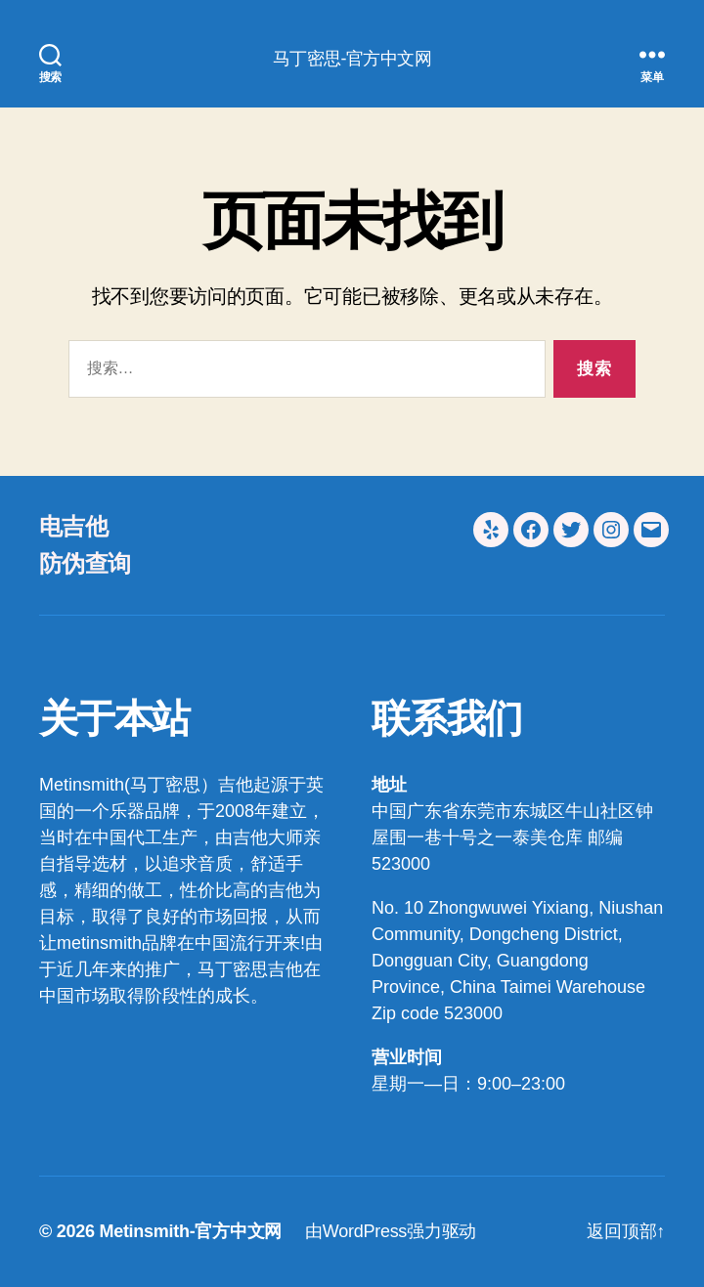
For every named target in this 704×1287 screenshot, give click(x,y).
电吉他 (73, 526)
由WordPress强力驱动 (390, 1231)
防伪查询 (84, 563)
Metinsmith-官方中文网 (190, 1231)
